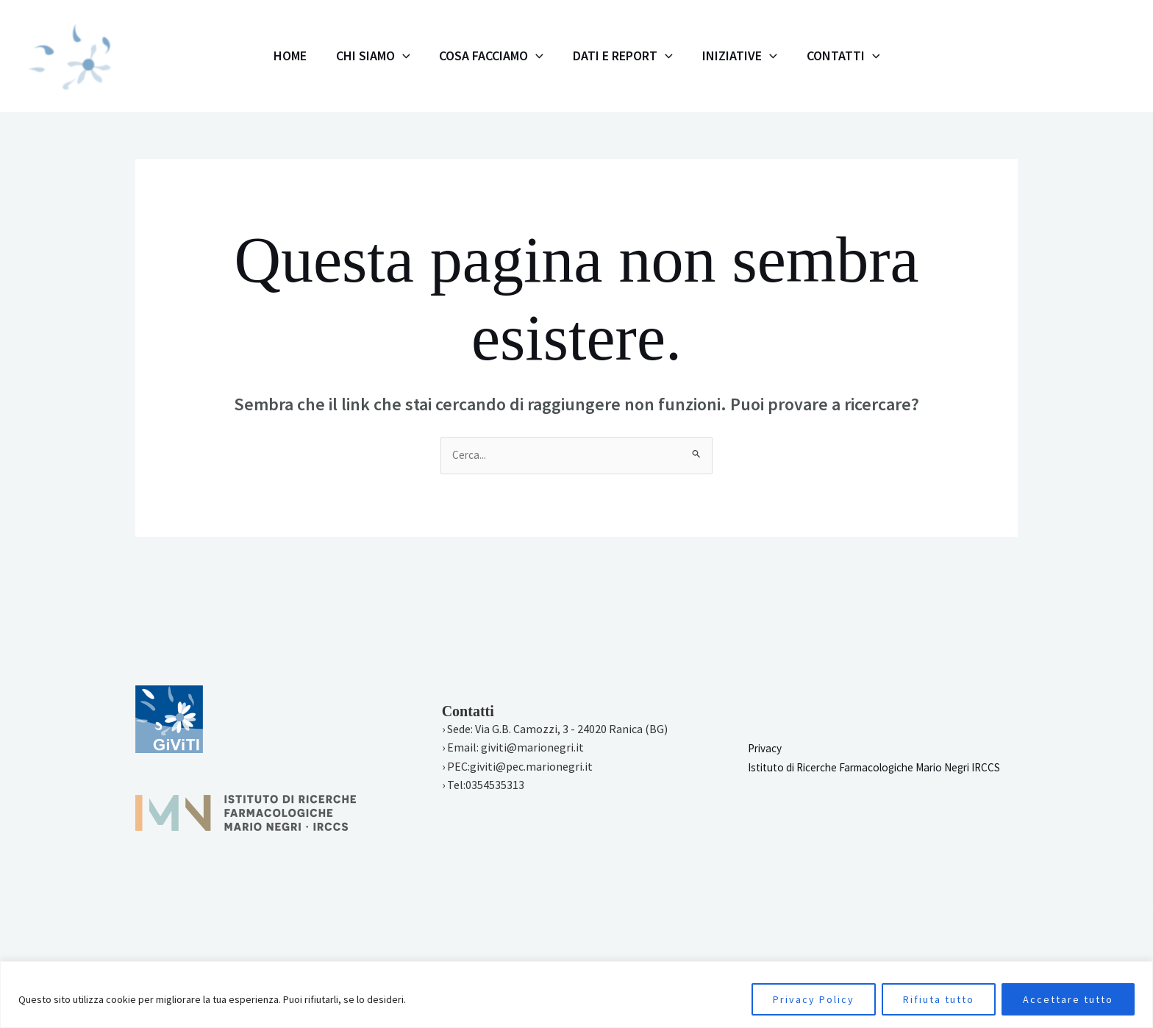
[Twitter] (1075, 56)
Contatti (806, 56)
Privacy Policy (813, 999)
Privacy (766, 739)
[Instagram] (1011, 56)
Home (326, 55)
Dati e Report (615, 56)
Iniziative (717, 56)
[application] (424, 56)
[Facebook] (1043, 56)
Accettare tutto (1068, 999)
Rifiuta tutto (938, 999)
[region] (576, 994)
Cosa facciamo (498, 56)
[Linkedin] (1108, 56)
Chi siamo (395, 56)
